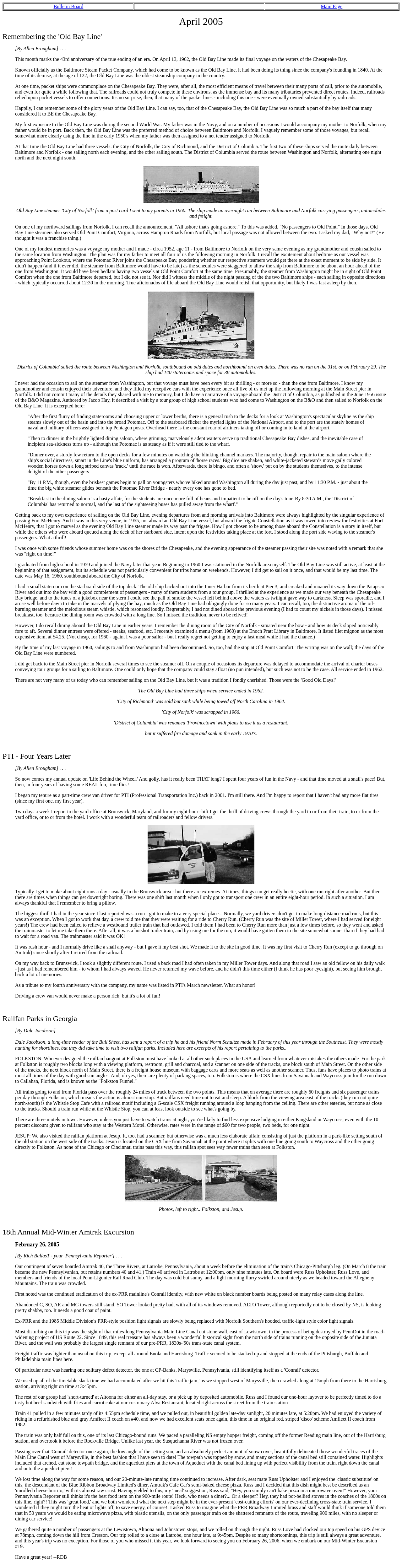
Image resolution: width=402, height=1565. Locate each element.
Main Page (331, 6)
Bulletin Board (69, 6)
